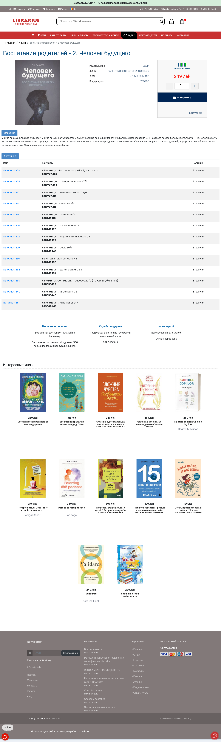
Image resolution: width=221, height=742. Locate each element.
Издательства (140, 690)
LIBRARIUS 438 (11, 280)
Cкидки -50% (140, 695)
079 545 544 (34, 669)
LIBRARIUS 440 (11, 291)
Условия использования (170, 721)
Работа (62, 9)
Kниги (22, 42)
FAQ (29, 699)
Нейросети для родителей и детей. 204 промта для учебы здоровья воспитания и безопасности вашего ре (110, 512)
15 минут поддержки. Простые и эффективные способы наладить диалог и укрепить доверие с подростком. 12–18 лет (149, 512)
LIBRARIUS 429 (11, 247)
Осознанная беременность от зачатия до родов (32, 425)
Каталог (137, 679)
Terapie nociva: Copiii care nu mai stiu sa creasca (33, 511)
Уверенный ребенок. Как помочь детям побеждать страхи (149, 426)
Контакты (48, 9)
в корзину (182, 97)
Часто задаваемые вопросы (99, 710)
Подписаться (70, 655)
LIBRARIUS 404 (11, 170)
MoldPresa (56, 721)
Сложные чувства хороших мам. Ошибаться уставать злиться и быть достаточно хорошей (110, 426)
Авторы (137, 684)
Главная (10, 42)
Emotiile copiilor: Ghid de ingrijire (188, 425)
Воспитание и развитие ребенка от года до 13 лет (72, 425)
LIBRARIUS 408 (11, 181)
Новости (19, 9)
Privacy (187, 721)
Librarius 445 (11, 302)
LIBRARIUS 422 (11, 236)
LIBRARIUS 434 (11, 269)
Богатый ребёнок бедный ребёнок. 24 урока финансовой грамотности (188, 512)
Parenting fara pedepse (71, 510)
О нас (136, 657)
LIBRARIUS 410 (11, 192)
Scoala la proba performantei (130, 597)
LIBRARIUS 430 (11, 258)
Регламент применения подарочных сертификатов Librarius (104, 662)
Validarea (91, 595)
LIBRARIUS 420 (11, 225)
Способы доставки (94, 701)
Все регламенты (93, 652)
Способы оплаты (93, 693)
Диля (146, 66)
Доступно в (195, 112)
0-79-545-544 (149, 9)
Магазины (34, 9)
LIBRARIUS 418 (11, 214)
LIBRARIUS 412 (11, 203)
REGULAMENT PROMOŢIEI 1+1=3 (102, 672)
